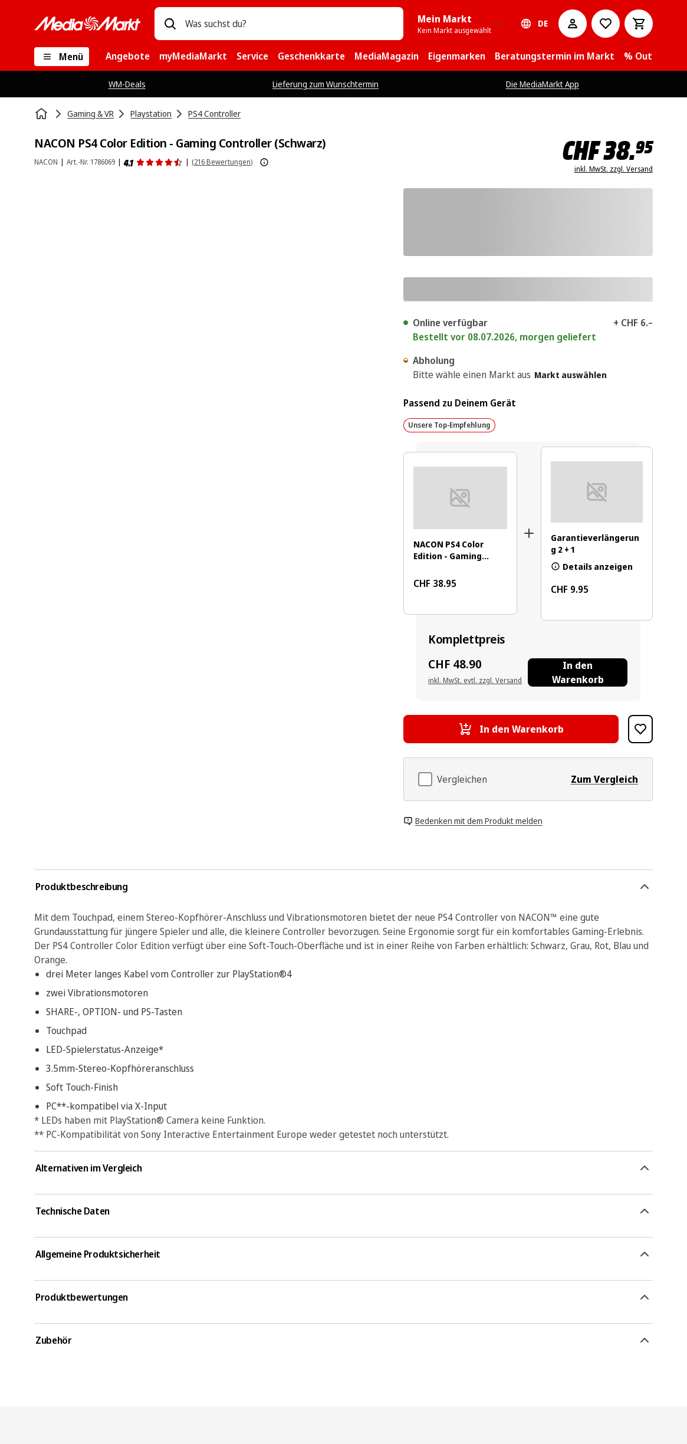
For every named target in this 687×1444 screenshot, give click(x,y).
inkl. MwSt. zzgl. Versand (613, 169)
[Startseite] (42, 114)
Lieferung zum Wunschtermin (325, 84)
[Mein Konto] (572, 23)
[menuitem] (128, 56)
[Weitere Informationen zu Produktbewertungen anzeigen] (264, 162)
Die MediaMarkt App (542, 84)
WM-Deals (127, 84)
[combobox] (289, 23)
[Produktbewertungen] (153, 162)
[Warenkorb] (638, 23)
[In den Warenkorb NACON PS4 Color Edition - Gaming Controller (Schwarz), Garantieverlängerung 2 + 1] (577, 672)
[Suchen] (170, 23)
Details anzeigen (592, 566)
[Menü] (61, 56)
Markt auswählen (570, 375)
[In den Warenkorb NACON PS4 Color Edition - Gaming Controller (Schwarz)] (511, 729)
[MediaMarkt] (87, 24)
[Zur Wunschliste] (605, 23)
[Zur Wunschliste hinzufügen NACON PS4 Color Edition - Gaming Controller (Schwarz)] (640, 729)
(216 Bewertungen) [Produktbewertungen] (222, 162)
